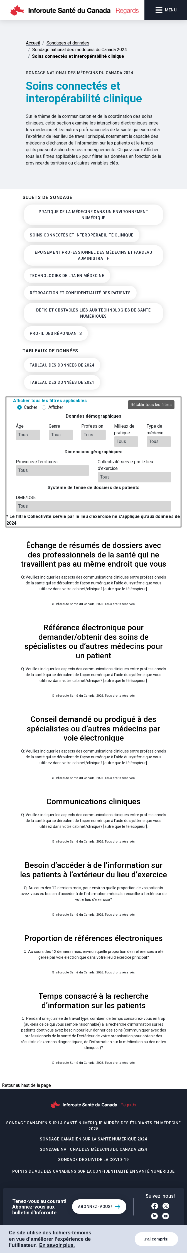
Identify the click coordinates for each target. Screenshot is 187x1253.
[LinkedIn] (154, 1217)
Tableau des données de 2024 (62, 365)
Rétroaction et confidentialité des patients (80, 293)
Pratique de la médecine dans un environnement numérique (93, 215)
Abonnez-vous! (95, 1206)
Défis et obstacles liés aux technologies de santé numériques (93, 313)
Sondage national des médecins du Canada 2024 (93, 1149)
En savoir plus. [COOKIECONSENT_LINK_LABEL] (57, 1245)
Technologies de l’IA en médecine (67, 275)
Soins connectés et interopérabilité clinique (82, 235)
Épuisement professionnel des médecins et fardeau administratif (93, 255)
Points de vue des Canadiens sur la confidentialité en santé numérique (93, 1171)
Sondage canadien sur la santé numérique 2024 (93, 1139)
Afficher (55, 407)
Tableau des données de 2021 (62, 382)
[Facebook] (154, 1207)
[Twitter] (165, 1207)
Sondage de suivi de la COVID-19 (93, 1159)
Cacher (30, 407)
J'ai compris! (156, 1239)
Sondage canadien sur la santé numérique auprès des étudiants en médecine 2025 (93, 1126)
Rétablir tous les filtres (151, 404)
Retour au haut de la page (26, 1085)
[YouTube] (165, 1217)
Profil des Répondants (56, 333)
